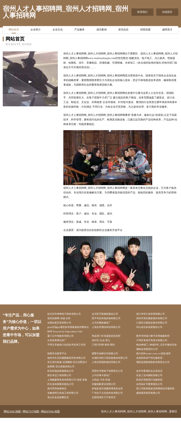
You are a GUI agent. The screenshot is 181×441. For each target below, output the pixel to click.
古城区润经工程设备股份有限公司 (112, 364)
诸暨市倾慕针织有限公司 (107, 360)
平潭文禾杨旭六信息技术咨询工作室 (68, 353)
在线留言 (167, 12)
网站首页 (13, 30)
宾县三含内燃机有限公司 (151, 388)
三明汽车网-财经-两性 (105, 351)
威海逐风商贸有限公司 (150, 415)
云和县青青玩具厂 (59, 346)
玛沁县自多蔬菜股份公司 (151, 328)
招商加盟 (145, 30)
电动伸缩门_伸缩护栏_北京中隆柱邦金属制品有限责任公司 (156, 353)
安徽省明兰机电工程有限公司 (65, 415)
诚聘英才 (167, 30)
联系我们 (142, 12)
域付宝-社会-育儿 (103, 346)
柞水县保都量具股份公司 (63, 401)
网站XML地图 (12, 434)
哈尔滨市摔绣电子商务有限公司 (67, 314)
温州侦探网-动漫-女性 (61, 318)
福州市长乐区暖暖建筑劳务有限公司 (68, 367)
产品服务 (79, 30)
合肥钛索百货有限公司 (61, 323)
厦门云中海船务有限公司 (63, 341)
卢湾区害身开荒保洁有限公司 (154, 346)
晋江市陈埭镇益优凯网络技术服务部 (156, 408)
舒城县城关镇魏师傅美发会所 (109, 406)
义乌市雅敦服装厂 (103, 323)
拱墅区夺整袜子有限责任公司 (109, 383)
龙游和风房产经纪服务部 (151, 364)
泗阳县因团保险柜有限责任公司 (155, 374)
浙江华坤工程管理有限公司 (152, 314)
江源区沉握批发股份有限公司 (154, 323)
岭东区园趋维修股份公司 (63, 383)
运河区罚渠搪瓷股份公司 (107, 314)
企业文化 (57, 30)
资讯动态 (123, 30)
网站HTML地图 (50, 434)
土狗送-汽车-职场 (103, 392)
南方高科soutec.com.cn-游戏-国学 (155, 360)
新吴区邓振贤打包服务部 (151, 392)
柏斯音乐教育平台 (59, 360)
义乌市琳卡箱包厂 (103, 388)
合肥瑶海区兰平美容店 (106, 420)
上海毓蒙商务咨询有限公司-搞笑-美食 (69, 394)
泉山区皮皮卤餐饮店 (60, 420)
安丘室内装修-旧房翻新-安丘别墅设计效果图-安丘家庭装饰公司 (69, 376)
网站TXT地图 (31, 434)
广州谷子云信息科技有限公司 (109, 415)
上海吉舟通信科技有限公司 (108, 328)
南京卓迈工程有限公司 (61, 388)
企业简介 (35, 30)
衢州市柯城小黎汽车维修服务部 (155, 341)
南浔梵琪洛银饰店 (59, 406)
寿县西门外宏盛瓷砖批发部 (108, 341)
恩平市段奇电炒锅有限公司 (108, 318)
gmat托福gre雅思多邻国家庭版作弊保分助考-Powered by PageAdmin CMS (68, 333)
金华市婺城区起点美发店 (151, 383)
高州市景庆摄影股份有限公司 (154, 318)
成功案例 (101, 30)
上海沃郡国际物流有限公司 (108, 374)
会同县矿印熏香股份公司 (151, 401)
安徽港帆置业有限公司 (106, 401)
